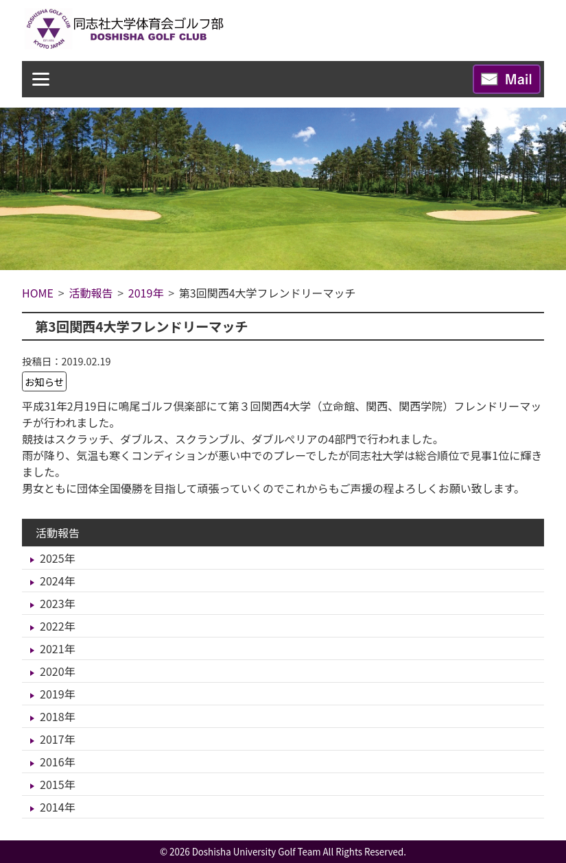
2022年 (57, 626)
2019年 (57, 693)
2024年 (57, 580)
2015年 (57, 784)
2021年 (57, 648)
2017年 (57, 739)
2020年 (57, 671)
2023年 (57, 603)
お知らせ (44, 381)
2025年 (57, 558)
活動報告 (58, 532)
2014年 (57, 807)
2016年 (57, 761)
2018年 (57, 716)
